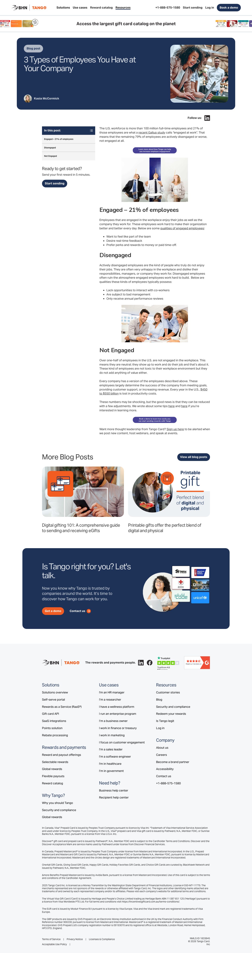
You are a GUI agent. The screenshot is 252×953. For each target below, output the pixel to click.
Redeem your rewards (171, 714)
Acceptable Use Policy (54, 944)
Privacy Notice (75, 939)
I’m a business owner (113, 721)
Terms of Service (51, 939)
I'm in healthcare (110, 764)
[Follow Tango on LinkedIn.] (207, 118)
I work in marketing (112, 735)
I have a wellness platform (116, 707)
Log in (160, 728)
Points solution (52, 728)
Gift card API (50, 714)
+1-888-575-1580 (168, 783)
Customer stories (168, 692)
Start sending (54, 183)
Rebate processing (55, 735)
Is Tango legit (165, 721)
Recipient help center (114, 797)
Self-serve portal (53, 699)
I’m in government (111, 771)
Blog (159, 699)
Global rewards (52, 769)
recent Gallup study (151, 132)
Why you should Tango (57, 803)
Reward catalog (52, 783)
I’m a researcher (110, 699)
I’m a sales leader (110, 749)
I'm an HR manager (111, 692)
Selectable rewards (55, 762)
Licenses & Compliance (102, 939)
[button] (63, 8)
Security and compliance (59, 810)
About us (162, 748)
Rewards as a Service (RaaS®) (62, 707)
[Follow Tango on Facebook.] (149, 662)
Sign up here (175, 429)
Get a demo (53, 611)
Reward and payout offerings (61, 755)
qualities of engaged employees (182, 228)
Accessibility (165, 769)
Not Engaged (50, 156)
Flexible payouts (53, 776)
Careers (161, 755)
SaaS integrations (54, 721)
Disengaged (50, 147)
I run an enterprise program (117, 714)
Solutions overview (55, 692)
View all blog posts (193, 457)
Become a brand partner (172, 762)
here (171, 406)
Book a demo (229, 7)
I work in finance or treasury (118, 728)
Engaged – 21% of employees (58, 139)
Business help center (113, 790)
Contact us (163, 776)
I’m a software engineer (115, 756)
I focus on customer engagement (122, 742)
